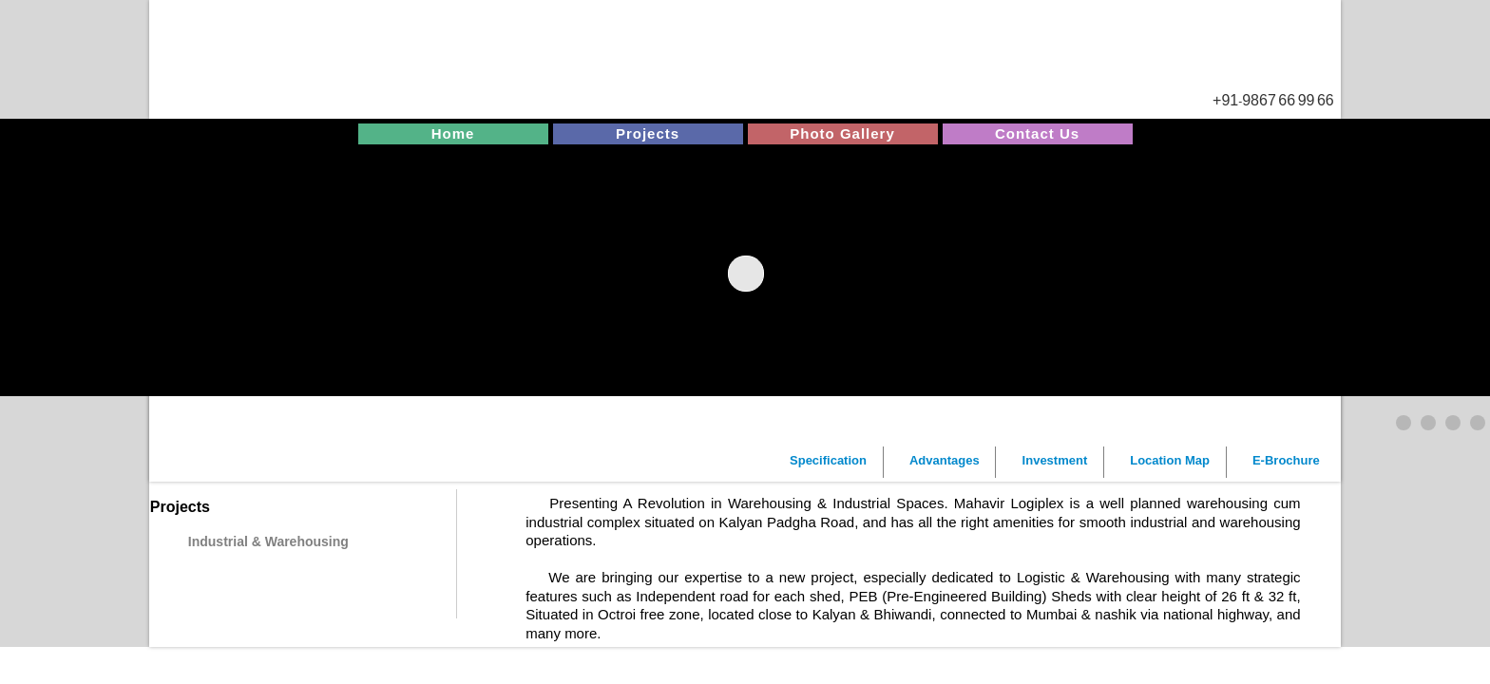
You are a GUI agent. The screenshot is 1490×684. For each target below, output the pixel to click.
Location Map (1170, 460)
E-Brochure (1286, 460)
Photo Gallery (842, 133)
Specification (828, 460)
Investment (1055, 460)
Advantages (944, 460)
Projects (647, 133)
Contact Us (1037, 133)
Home (453, 133)
